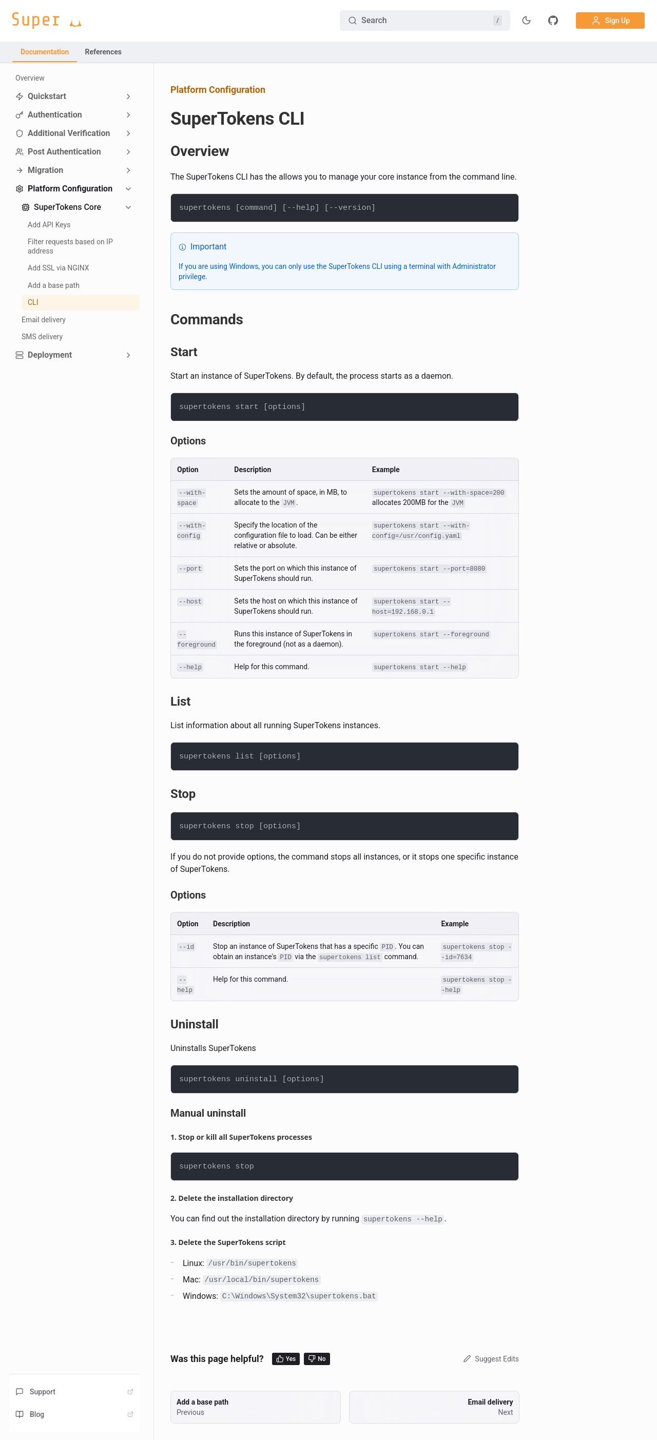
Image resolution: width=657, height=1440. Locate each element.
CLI (33, 302)
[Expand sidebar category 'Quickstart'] (128, 96)
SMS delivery (42, 337)
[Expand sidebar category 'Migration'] (128, 170)
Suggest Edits (490, 1359)
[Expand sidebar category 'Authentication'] (128, 115)
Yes (286, 1359)
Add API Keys (49, 225)
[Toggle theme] (526, 20)
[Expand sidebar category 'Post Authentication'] (128, 152)
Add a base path (54, 285)
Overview (30, 78)
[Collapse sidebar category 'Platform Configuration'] (128, 189)
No (316, 1359)
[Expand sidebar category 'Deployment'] (128, 355)
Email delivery (44, 320)
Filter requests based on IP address (70, 246)
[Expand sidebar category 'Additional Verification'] (128, 133)
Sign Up (610, 20)
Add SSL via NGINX (58, 268)
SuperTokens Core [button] (61, 207)
